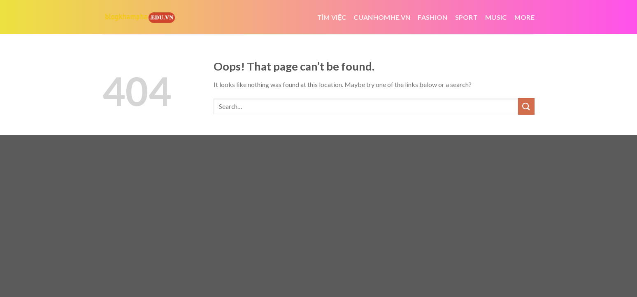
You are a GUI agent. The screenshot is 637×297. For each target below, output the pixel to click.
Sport (466, 17)
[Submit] (526, 106)
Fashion (432, 17)
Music (496, 17)
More (524, 17)
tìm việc (331, 17)
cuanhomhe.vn (381, 17)
